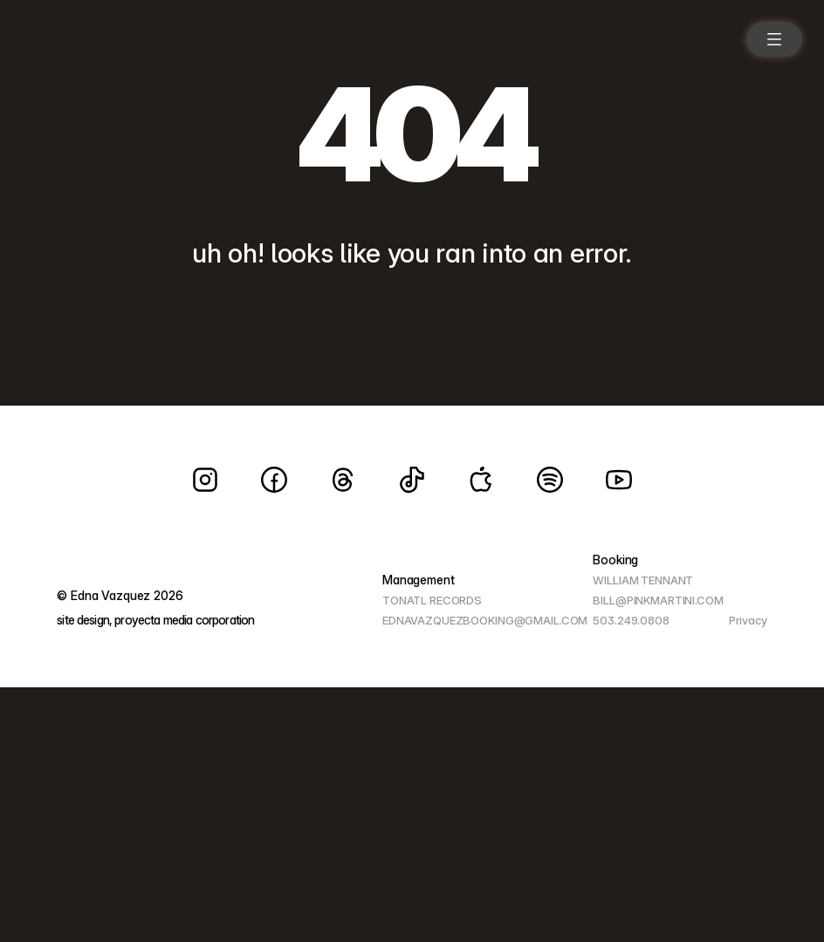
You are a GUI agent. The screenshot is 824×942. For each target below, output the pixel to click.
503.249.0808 (631, 620)
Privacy (748, 620)
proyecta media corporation (184, 619)
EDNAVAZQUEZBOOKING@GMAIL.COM (484, 620)
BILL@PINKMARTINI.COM (658, 600)
